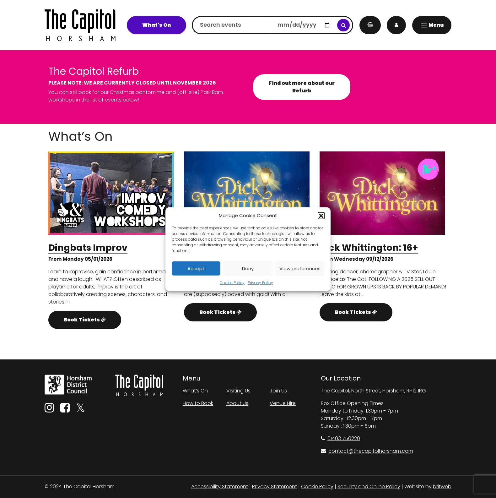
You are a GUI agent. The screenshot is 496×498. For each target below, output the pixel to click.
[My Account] (396, 25)
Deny (248, 268)
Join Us (278, 390)
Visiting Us (238, 390)
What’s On (195, 390)
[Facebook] (65, 409)
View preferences (300, 268)
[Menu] (431, 25)
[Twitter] (80, 409)
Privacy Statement (274, 486)
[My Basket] (370, 25)
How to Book (198, 403)
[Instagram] (49, 409)
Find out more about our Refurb (302, 86)
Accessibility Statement (219, 486)
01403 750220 (340, 438)
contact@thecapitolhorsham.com (367, 451)
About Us (237, 403)
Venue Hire (283, 403)
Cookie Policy (232, 282)
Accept (196, 268)
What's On (156, 25)
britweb (442, 486)
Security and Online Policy (368, 486)
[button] (321, 215)
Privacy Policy (260, 282)
